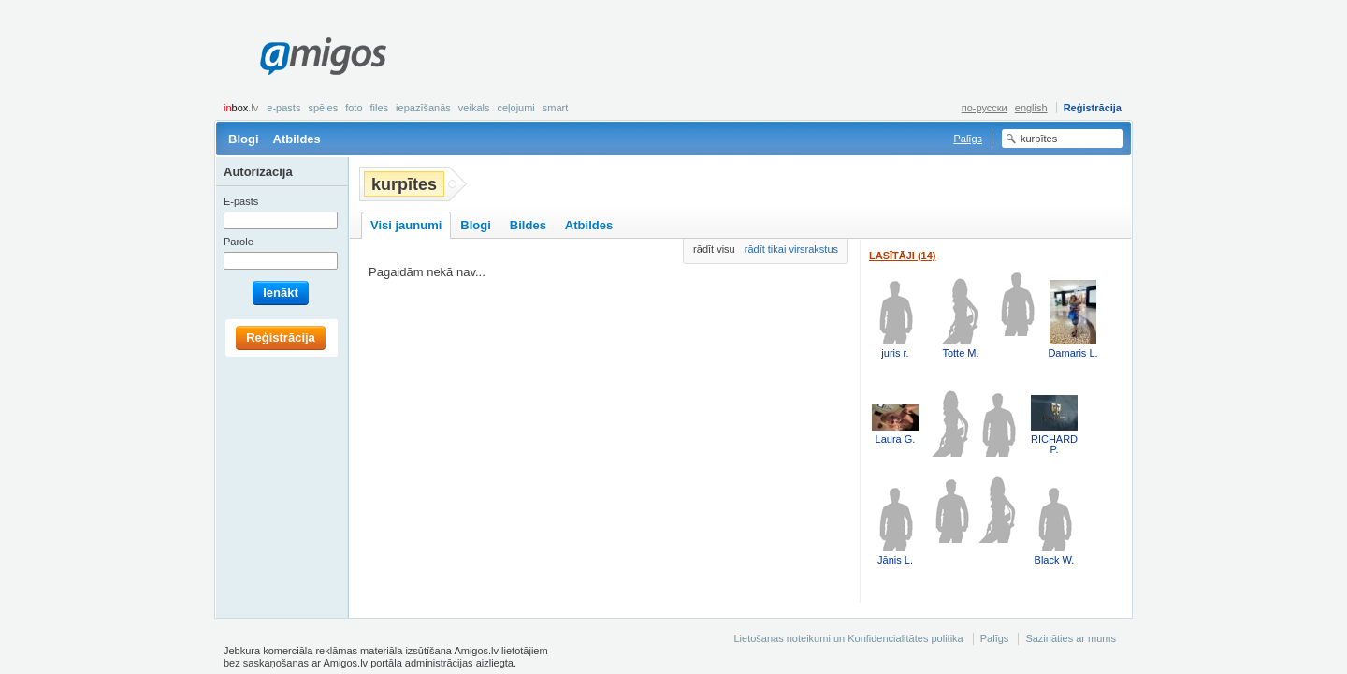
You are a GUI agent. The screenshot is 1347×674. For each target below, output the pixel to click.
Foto (353, 107)
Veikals (474, 107)
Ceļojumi (515, 107)
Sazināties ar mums (1070, 638)
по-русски (984, 107)
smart (556, 107)
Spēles (323, 107)
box (241, 107)
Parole (238, 241)
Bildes (528, 225)
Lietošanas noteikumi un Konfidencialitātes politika (848, 638)
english (1031, 107)
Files (379, 107)
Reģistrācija (1093, 107)
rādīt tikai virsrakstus (791, 249)
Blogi (243, 139)
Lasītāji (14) (902, 255)
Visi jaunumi (406, 225)
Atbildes (297, 139)
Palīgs (967, 138)
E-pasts (283, 107)
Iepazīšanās (423, 107)
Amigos (323, 56)
